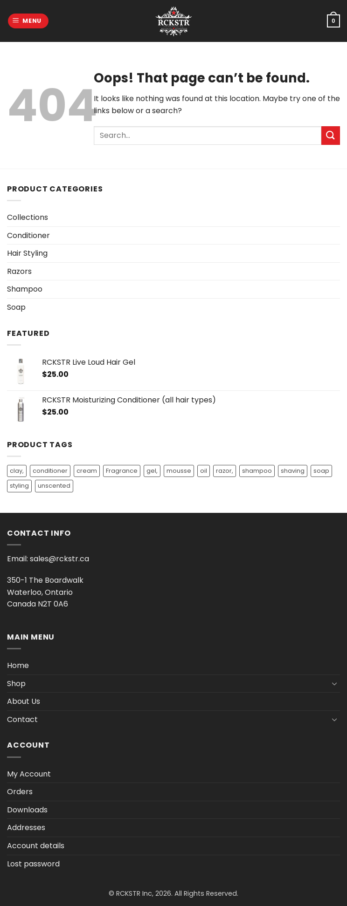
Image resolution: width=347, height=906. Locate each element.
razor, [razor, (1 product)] (224, 471)
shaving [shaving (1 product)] (293, 471)
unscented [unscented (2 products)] (54, 486)
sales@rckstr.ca (59, 558)
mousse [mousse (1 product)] (179, 471)
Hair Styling (27, 253)
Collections (27, 217)
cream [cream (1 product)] (86, 471)
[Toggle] (334, 683)
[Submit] (330, 135)
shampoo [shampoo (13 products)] (257, 471)
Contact (22, 719)
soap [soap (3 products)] (321, 471)
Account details (35, 845)
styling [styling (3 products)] (19, 486)
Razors (19, 271)
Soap (16, 307)
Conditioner (28, 235)
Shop (16, 683)
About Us (23, 701)
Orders (20, 791)
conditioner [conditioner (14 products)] (50, 471)
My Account (29, 774)
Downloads (27, 809)
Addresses (26, 827)
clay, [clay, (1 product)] (17, 471)
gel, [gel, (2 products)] (152, 471)
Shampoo (24, 289)
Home (18, 665)
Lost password (33, 863)
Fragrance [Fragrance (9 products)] (122, 471)
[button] (28, 21)
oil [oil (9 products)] (203, 471)
